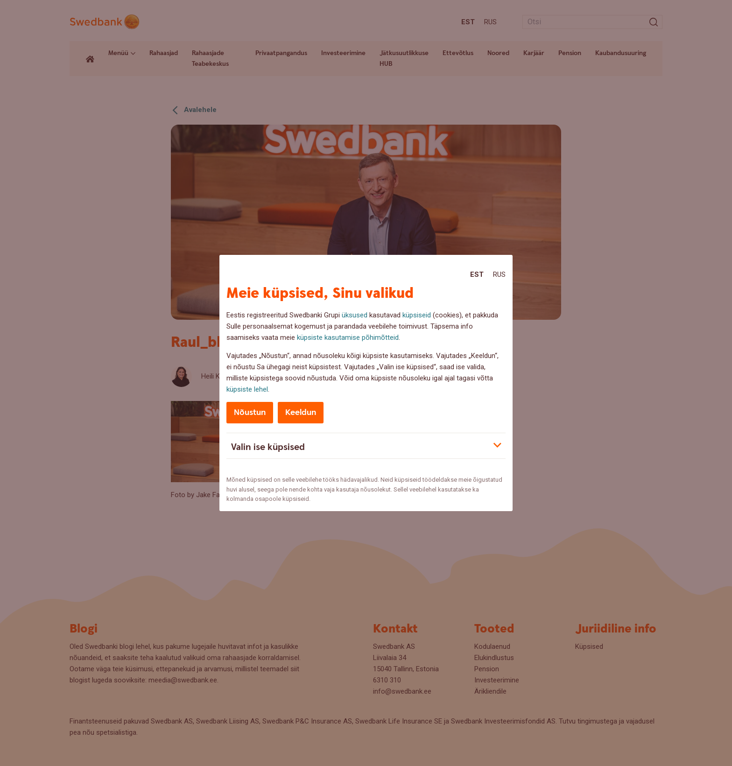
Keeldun (300, 412)
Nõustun (250, 412)
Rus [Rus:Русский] (499, 274)
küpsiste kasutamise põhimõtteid (348, 337)
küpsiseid (416, 315)
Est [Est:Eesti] (477, 274)
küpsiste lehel (247, 389)
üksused (354, 315)
